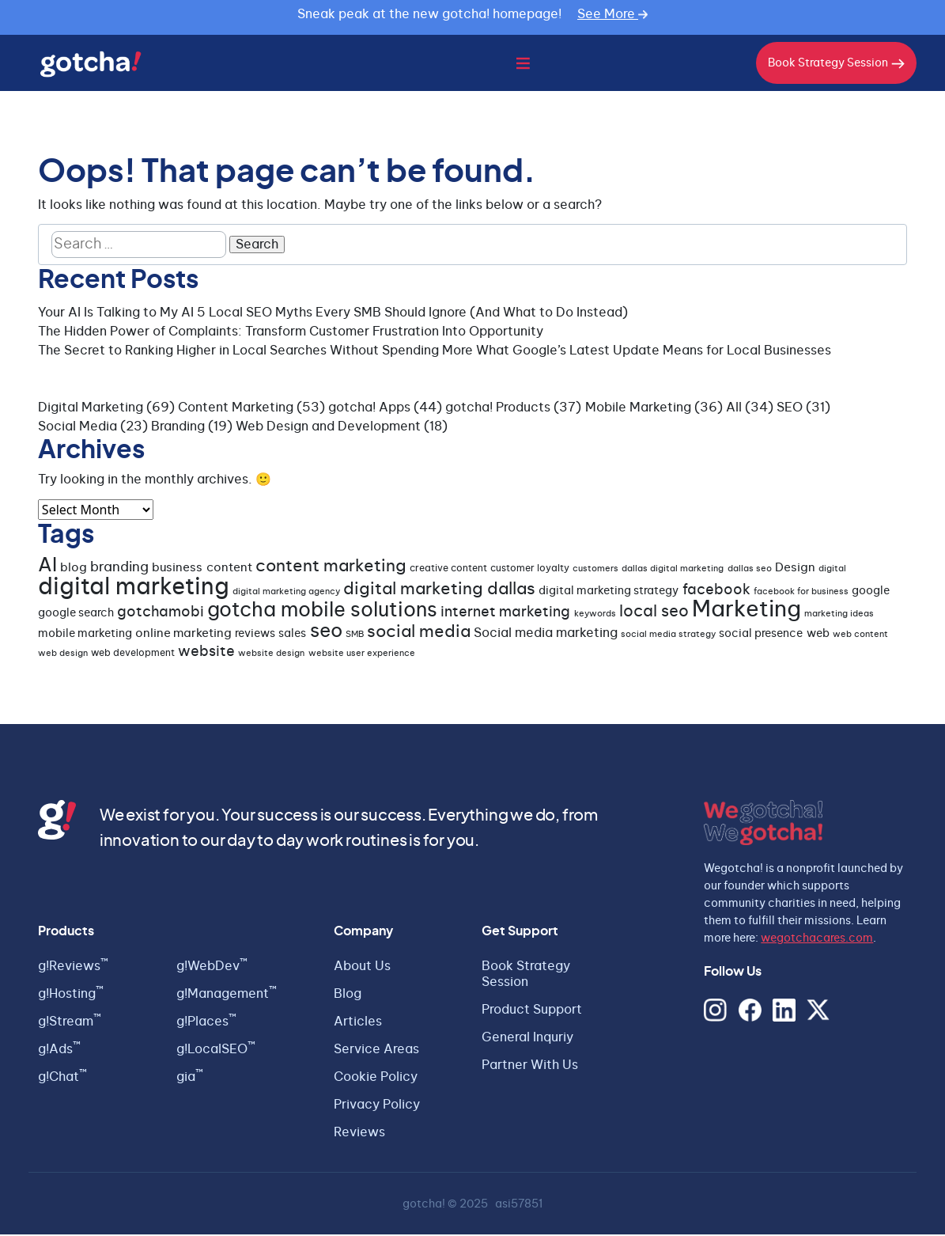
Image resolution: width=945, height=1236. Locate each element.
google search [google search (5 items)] (76, 614)
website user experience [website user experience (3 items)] (361, 654)
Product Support (532, 1011)
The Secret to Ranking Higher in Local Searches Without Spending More (255, 351)
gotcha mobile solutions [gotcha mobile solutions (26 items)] (322, 612)
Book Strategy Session (836, 64)
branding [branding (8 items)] (119, 569)
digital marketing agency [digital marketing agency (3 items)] (286, 593)
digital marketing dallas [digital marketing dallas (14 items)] (439, 590)
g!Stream (69, 1023)
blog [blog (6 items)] (73, 569)
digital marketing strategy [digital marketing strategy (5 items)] (609, 592)
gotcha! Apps (369, 408)
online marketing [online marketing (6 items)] (183, 635)
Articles (358, 1023)
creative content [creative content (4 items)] (448, 569)
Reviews (359, 1134)
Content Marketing (235, 408)
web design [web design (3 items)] (63, 654)
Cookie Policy (376, 1078)
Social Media (77, 427)
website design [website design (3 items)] (271, 654)
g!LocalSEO (215, 1051)
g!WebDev (212, 967)
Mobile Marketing (638, 408)
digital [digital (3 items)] (832, 570)
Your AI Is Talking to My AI (116, 313)
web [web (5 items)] (818, 635)
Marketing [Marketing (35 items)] (746, 612)
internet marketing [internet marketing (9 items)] (505, 614)
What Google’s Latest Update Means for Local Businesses (653, 351)
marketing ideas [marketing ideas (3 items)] (839, 615)
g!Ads (59, 1051)
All (734, 408)
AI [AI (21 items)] (47, 567)
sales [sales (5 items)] (292, 635)
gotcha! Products (497, 408)
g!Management (226, 995)
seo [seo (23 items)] (326, 633)
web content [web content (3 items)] (860, 635)
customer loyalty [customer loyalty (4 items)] (529, 569)
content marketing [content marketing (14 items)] (330, 567)
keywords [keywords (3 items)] (595, 615)
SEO (790, 408)
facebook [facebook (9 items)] (716, 592)
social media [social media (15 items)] (419, 633)
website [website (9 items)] (206, 653)
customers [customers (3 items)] (595, 570)
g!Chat (62, 1078)
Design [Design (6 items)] (795, 569)
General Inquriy (527, 1039)
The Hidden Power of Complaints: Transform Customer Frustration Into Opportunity (290, 332)
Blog (347, 995)
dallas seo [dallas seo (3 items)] (750, 570)
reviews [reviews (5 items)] (255, 635)
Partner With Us (530, 1066)
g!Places (206, 1023)
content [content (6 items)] (229, 569)
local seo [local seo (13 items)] (654, 613)
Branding (178, 427)
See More (612, 14)
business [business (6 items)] (177, 569)
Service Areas (376, 1051)
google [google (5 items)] (871, 592)
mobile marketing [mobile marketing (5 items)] (85, 635)
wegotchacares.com (817, 939)
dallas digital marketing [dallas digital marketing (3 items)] (673, 570)
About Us (362, 967)
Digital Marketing (90, 408)
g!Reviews (73, 967)
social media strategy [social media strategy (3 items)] (668, 635)
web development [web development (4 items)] (133, 654)
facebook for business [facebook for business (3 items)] (801, 593)
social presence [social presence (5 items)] (761, 635)
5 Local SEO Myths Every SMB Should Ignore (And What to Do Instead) (412, 313)
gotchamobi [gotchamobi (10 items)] (160, 613)
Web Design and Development (328, 427)
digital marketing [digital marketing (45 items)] (133, 589)
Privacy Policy (377, 1106)
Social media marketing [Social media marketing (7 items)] (546, 634)
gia (189, 1078)
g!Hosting (71, 995)
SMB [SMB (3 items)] (355, 635)
